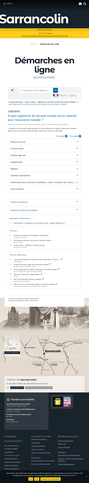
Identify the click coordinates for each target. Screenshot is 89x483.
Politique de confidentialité (50, 479)
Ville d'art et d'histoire (39, 439)
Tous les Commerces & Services (42, 461)
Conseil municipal (10, 449)
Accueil (33, 44)
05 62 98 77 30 (17, 388)
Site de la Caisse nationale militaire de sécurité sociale (35, 284)
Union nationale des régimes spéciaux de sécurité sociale (36, 269)
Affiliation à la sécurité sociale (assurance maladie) (56, 102)
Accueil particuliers (16, 102)
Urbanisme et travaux (12, 462)
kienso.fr (35, 300)
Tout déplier (75, 136)
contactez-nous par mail (39, 388)
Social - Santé (30, 102)
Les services (8, 452)
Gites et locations (37, 449)
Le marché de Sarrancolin (40, 464)
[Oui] (86, 477)
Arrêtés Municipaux (11, 469)
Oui (31, 479)
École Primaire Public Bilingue (69, 455)
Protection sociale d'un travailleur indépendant (31, 235)
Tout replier (61, 136)
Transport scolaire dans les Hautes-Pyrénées (70, 460)
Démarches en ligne (11, 455)
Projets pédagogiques (66, 464)
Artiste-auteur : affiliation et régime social (29, 245)
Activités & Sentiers (38, 446)
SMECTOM (62, 444)
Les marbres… (36, 443)
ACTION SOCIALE (10, 459)
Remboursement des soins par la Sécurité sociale (32, 240)
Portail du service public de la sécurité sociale (32, 264)
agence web (29, 300)
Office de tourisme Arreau (40, 453)
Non (36, 479)
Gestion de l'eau (64, 447)
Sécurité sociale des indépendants (28, 274)
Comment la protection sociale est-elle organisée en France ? (38, 259)
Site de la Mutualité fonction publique (29, 279)
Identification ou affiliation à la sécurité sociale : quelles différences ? (39, 223)
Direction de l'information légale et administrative (24, 298)
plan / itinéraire (12, 353)
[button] (44, 142)
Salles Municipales (11, 465)
